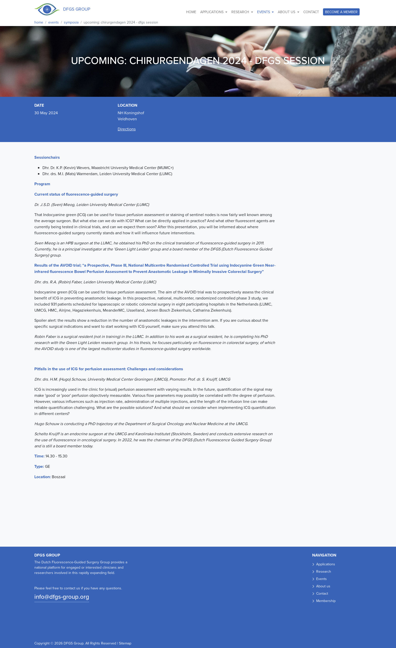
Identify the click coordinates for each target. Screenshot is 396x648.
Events (53, 22)
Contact (311, 11)
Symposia (71, 22)
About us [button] (287, 11)
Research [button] (240, 11)
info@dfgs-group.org (61, 596)
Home (191, 11)
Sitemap (125, 643)
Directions (127, 129)
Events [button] (264, 11)
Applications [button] (212, 11)
